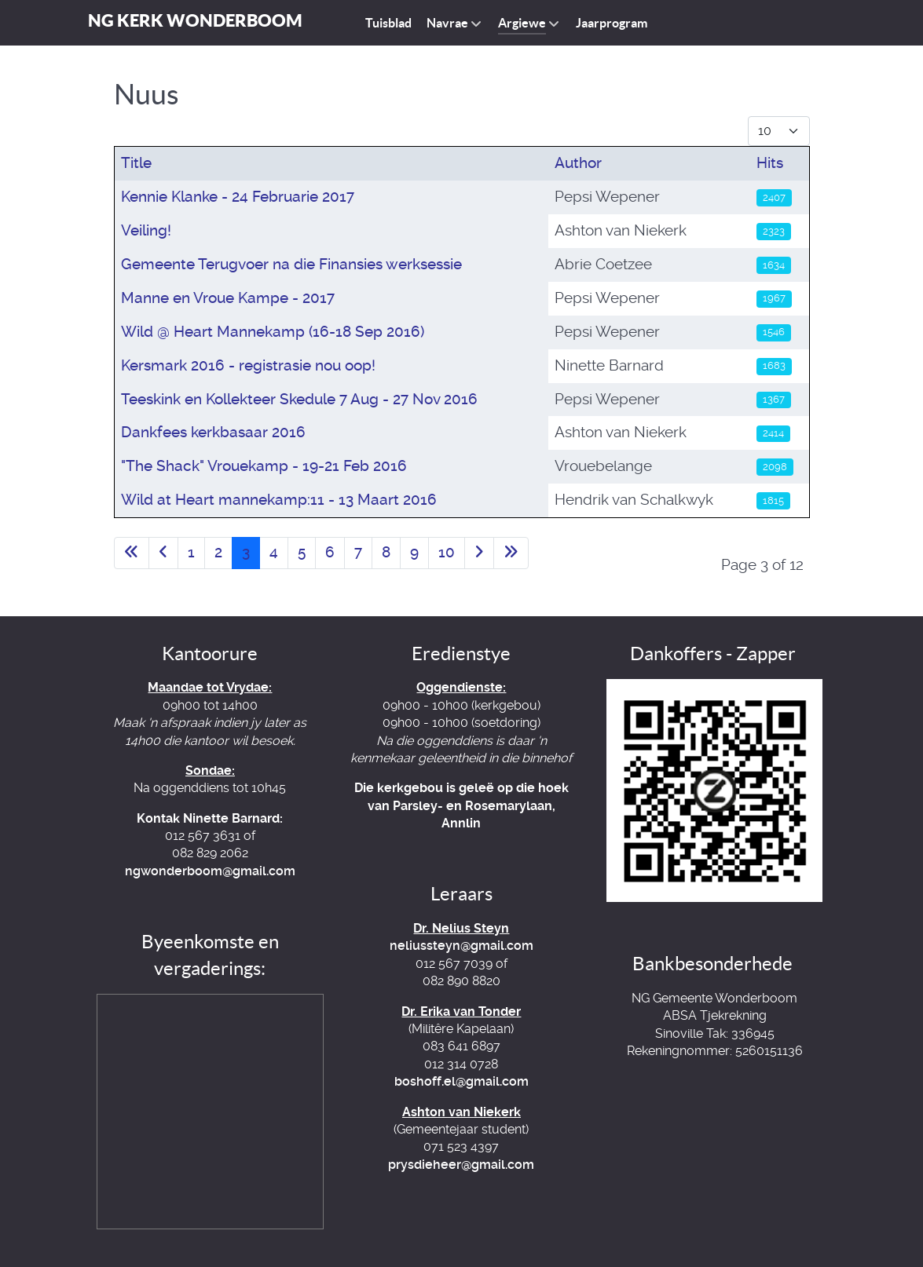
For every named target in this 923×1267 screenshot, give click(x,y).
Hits (769, 163)
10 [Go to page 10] (446, 552)
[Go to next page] (479, 553)
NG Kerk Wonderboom (195, 20)
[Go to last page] (511, 553)
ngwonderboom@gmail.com (210, 871)
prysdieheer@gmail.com (461, 1164)
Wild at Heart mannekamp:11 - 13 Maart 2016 (279, 500)
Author (578, 163)
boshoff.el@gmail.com (461, 1081)
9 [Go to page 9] (414, 552)
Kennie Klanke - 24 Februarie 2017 (237, 197)
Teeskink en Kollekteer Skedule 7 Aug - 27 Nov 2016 (299, 399)
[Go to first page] (131, 553)
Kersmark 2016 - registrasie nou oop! (248, 365)
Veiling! (146, 230)
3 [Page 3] (246, 552)
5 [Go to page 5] (302, 552)
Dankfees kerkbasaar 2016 (213, 432)
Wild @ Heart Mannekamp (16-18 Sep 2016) (272, 332)
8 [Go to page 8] (386, 552)
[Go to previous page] (163, 553)
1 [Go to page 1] (191, 552)
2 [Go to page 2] (218, 552)
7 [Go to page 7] (358, 552)
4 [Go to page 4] (273, 552)
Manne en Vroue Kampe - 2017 (228, 298)
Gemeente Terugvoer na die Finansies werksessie (291, 264)
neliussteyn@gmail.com (461, 945)
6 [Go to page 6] (330, 552)
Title (136, 163)
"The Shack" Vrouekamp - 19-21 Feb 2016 (264, 466)
